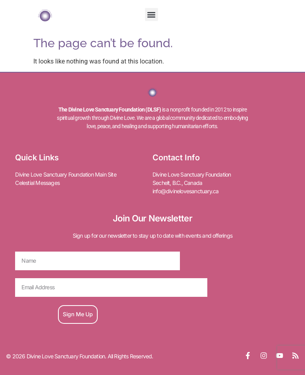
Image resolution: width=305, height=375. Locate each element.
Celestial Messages (37, 182)
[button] (151, 14)
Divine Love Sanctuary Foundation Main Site (65, 174)
